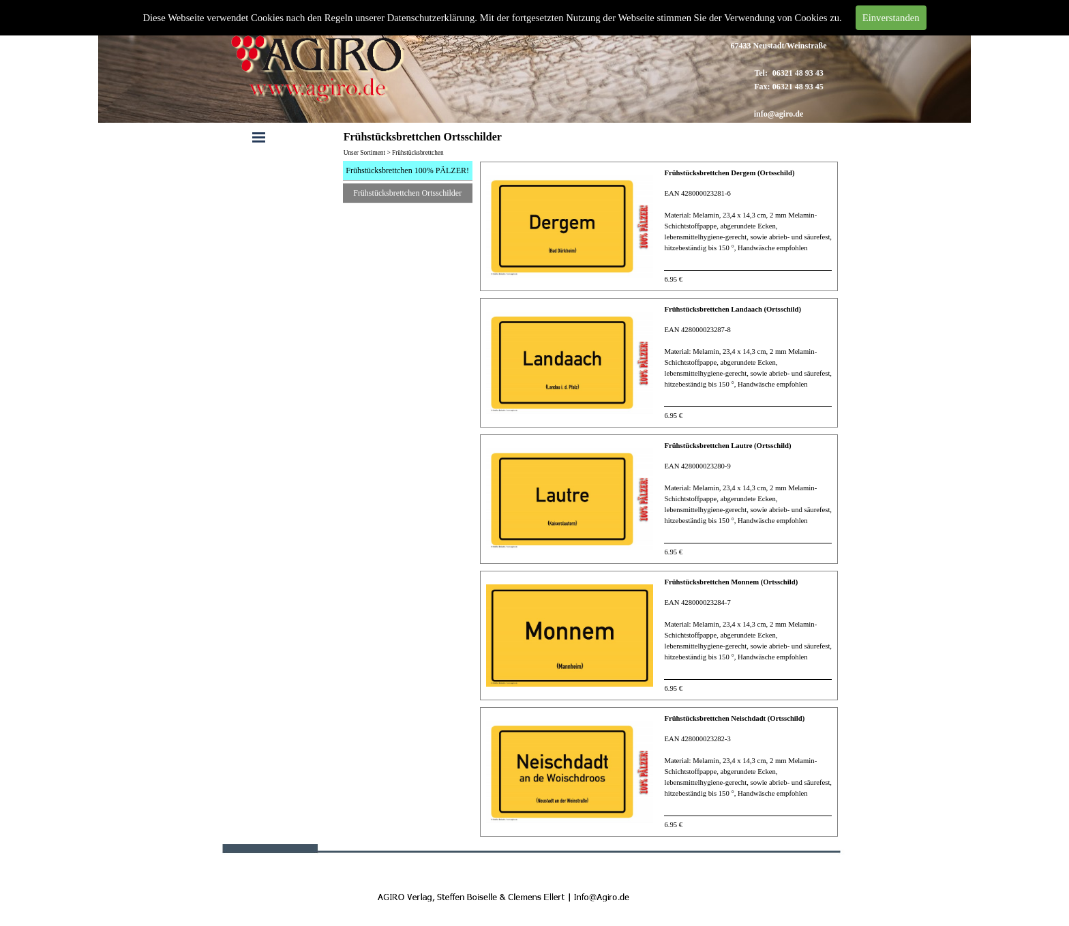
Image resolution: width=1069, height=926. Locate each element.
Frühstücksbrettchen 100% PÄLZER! (407, 170)
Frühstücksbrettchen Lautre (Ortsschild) (727, 445)
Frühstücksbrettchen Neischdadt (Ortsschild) (734, 718)
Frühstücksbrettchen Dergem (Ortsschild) (729, 173)
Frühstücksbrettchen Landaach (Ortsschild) (732, 309)
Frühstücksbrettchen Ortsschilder (407, 193)
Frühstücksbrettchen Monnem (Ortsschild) (731, 582)
